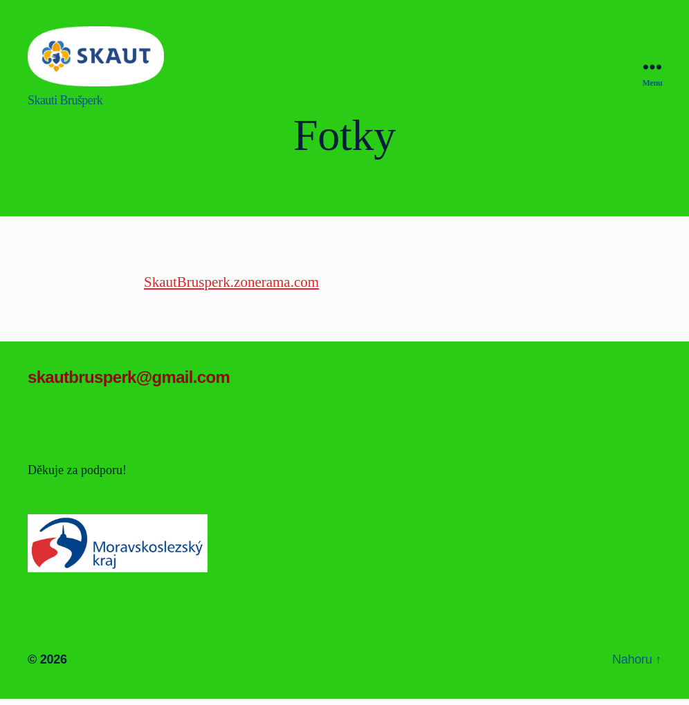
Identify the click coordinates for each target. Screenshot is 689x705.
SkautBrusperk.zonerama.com (231, 282)
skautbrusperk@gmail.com (129, 377)
